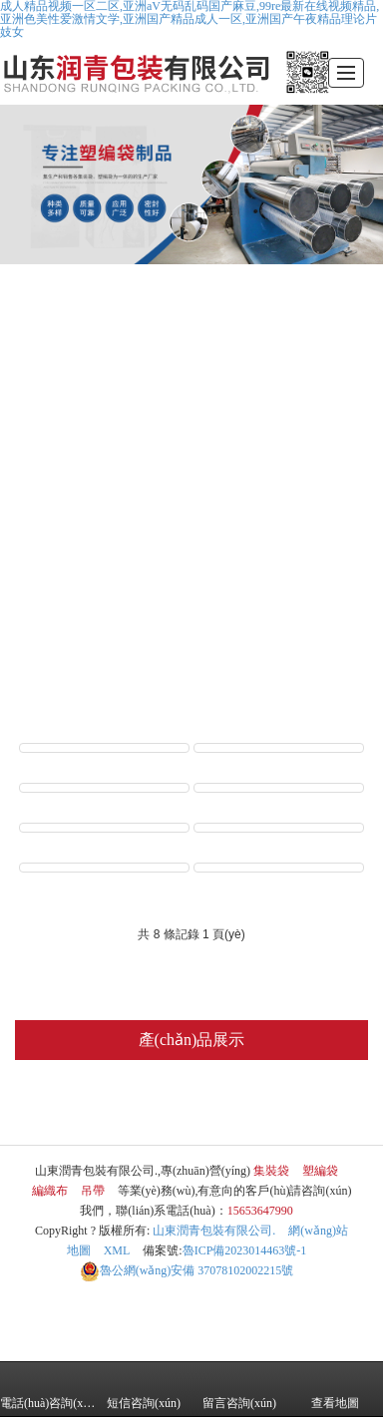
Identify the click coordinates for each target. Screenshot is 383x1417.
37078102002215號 (187, 1270)
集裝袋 (60, 1107)
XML (117, 1250)
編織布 (237, 1107)
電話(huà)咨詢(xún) (48, 1389)
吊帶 (320, 1107)
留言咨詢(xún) (239, 1389)
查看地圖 (335, 1389)
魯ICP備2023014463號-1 (245, 1250)
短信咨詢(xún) (144, 1389)
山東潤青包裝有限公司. (214, 1231)
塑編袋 (149, 1107)
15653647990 (260, 1211)
